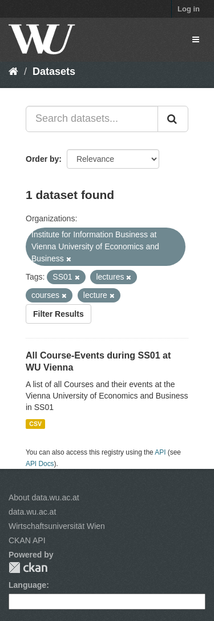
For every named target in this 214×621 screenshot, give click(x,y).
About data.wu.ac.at (44, 497)
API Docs (40, 464)
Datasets (54, 71)
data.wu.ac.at (32, 511)
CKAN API (27, 540)
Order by (42, 159)
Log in (188, 9)
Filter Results (58, 314)
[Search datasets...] (92, 119)
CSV (35, 423)
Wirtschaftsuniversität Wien (57, 526)
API (160, 452)
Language (27, 585)
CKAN (28, 568)
